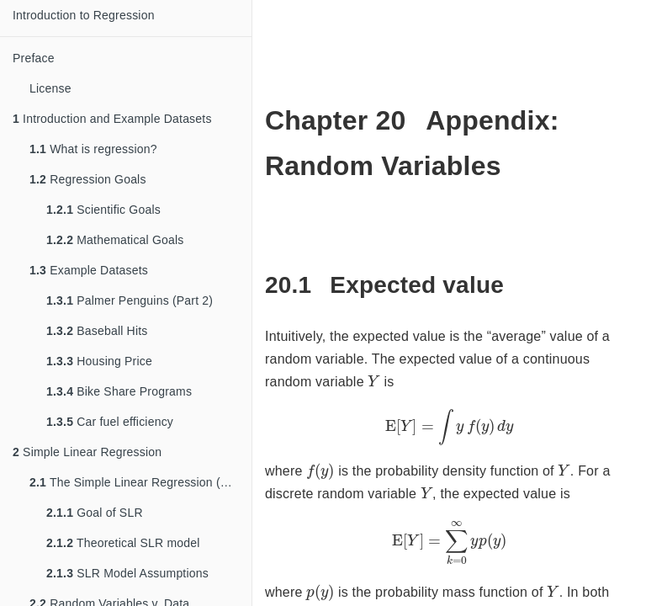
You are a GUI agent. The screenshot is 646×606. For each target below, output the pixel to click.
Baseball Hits (97, 331)
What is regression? (93, 149)
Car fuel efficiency (109, 421)
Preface (34, 58)
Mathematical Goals (115, 240)
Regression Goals (87, 179)
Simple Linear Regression (87, 452)
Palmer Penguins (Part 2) (129, 300)
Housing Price (99, 361)
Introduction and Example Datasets (112, 118)
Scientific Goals (103, 209)
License (50, 88)
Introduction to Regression (84, 15)
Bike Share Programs (119, 391)
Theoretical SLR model (123, 543)
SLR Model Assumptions (127, 573)
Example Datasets (88, 270)
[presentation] (373, 380)
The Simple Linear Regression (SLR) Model (140, 482)
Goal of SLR (94, 512)
